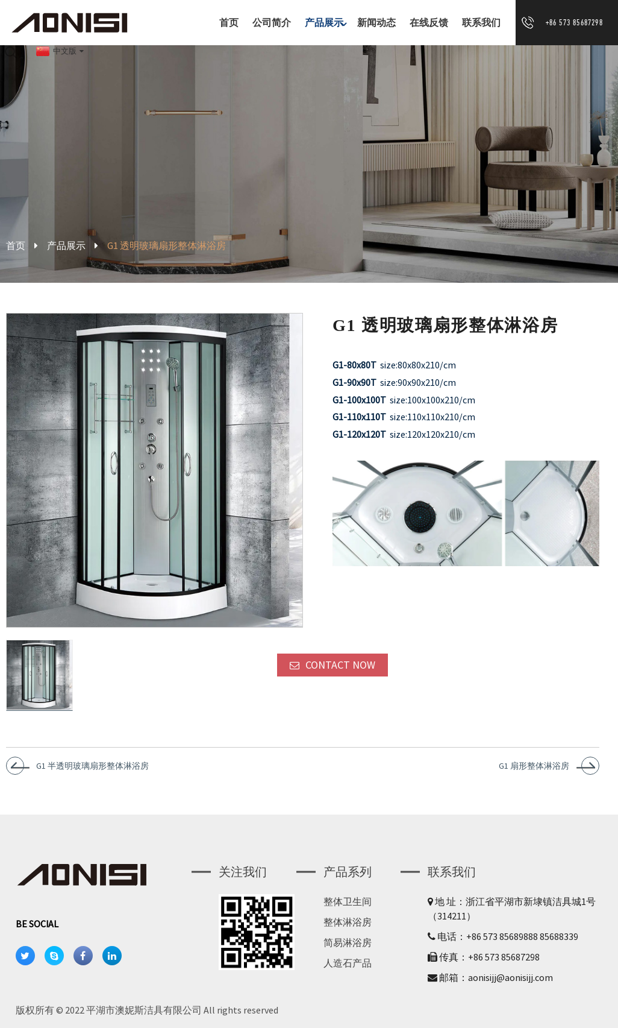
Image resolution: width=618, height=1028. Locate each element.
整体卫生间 (347, 901)
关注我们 (243, 871)
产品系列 (347, 871)
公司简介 (271, 22)
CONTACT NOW (340, 665)
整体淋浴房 (347, 922)
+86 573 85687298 (574, 22)
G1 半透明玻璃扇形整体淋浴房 (92, 765)
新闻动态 (376, 22)
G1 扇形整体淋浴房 (534, 765)
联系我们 (481, 22)
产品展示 (327, 22)
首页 (229, 22)
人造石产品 (347, 963)
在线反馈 (429, 22)
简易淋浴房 (347, 942)
